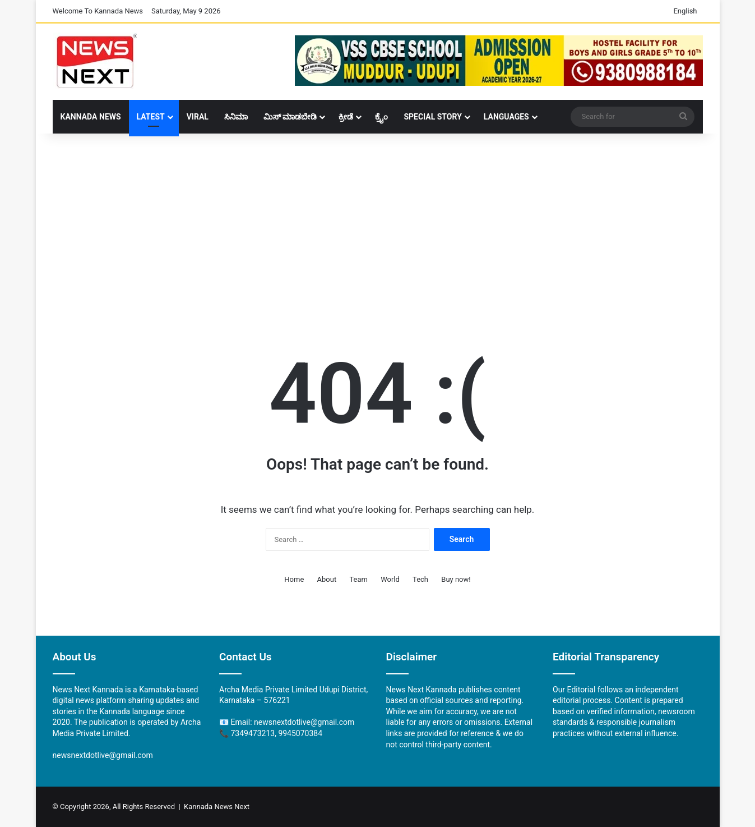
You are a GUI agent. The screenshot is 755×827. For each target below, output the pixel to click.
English (685, 11)
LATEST (151, 116)
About (327, 579)
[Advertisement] (377, 223)
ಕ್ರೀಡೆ (346, 116)
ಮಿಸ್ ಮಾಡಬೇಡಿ (290, 116)
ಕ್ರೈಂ (381, 116)
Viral (198, 116)
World (390, 579)
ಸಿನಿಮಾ (236, 116)
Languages (506, 116)
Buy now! (455, 579)
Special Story (432, 116)
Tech (420, 579)
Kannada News (91, 116)
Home (294, 579)
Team (358, 579)
